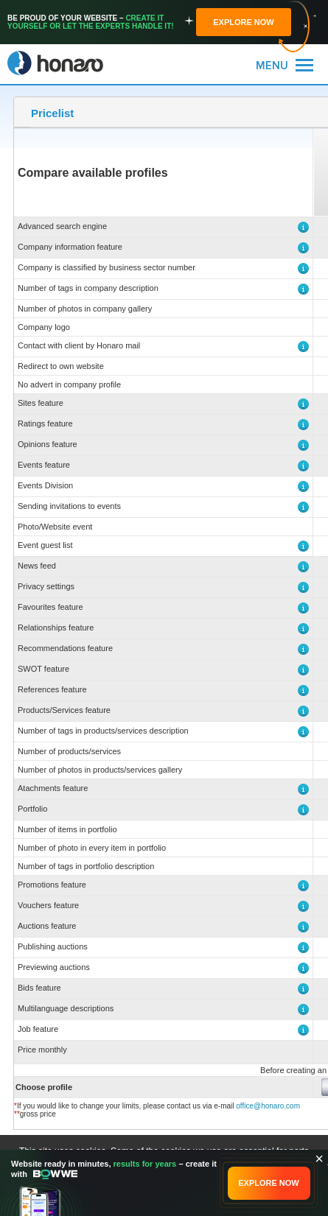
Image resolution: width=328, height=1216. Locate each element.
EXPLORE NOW (243, 22)
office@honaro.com (268, 1106)
